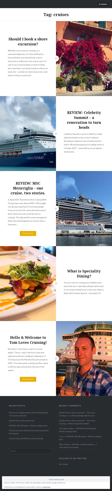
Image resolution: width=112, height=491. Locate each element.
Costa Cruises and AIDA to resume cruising (26, 438)
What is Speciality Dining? (78, 423)
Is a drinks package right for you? (81, 415)
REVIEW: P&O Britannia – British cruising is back (28, 426)
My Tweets (63, 464)
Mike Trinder (64, 444)
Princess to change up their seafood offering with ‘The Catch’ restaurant (28, 414)
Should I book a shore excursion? (22, 420)
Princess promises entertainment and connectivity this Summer (29, 432)
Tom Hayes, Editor (66, 428)
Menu (104, 4)
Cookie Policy (46, 487)
